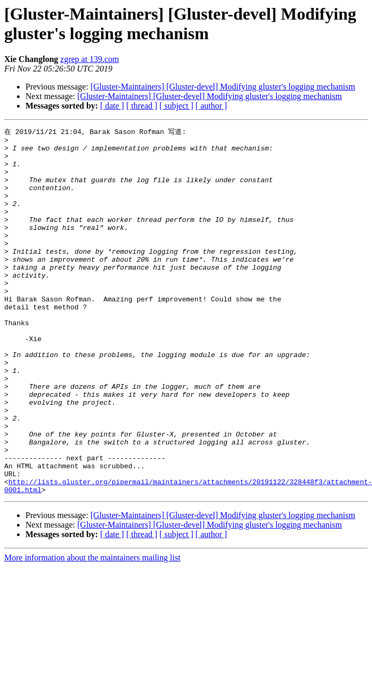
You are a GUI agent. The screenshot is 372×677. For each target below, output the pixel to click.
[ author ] (211, 105)
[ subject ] (176, 105)
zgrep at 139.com (89, 59)
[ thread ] (141, 105)
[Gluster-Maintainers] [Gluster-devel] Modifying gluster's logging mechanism (223, 86)
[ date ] (112, 105)
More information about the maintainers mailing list (92, 629)
